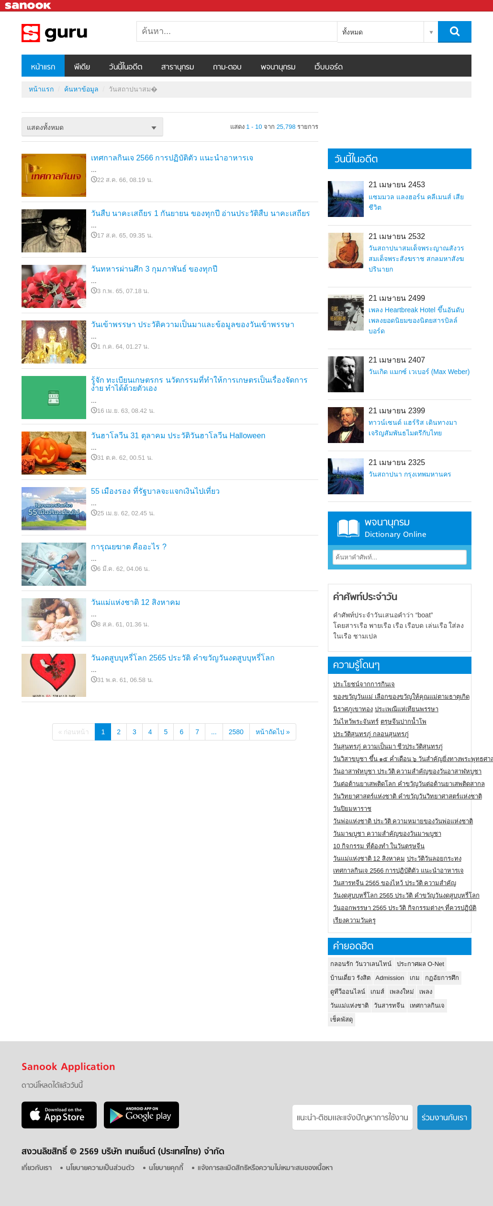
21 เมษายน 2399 (397, 411)
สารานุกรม (177, 67)
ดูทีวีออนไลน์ (347, 991)
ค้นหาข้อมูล (81, 89)
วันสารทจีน (389, 1005)
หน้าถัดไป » (273, 732)
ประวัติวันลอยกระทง (434, 858)
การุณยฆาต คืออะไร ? (129, 547)
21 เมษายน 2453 (397, 185)
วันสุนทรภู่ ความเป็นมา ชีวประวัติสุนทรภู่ (388, 746)
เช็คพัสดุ (341, 1019)
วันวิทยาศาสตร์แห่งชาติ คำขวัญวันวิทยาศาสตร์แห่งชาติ (407, 796)
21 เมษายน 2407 (397, 360)
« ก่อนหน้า (74, 732)
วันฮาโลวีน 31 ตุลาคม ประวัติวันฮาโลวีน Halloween (178, 436)
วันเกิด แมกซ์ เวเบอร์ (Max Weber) (419, 371)
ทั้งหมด (352, 32)
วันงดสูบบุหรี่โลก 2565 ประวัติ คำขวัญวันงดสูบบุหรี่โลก (183, 658)
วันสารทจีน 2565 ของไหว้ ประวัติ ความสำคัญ (394, 883)
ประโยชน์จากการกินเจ (364, 684)
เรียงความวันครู (354, 920)
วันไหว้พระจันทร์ (356, 721)
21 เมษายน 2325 (397, 462)
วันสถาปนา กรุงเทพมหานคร (410, 474)
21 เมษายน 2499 (397, 298)
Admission (390, 977)
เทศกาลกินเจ (427, 1005)
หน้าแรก (43, 67)
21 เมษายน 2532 (397, 236)
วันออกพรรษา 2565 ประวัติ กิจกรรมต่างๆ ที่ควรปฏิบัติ (404, 907)
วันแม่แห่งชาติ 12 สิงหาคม (135, 602)
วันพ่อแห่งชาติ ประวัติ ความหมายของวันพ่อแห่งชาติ (403, 821)
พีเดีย (82, 67)
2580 (236, 732)
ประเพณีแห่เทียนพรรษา (406, 709)
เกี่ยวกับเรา (37, 1168)
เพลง (425, 991)
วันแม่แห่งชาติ (349, 1005)
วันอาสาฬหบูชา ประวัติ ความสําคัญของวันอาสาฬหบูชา (407, 771)
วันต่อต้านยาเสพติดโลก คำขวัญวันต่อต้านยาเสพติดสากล (409, 783)
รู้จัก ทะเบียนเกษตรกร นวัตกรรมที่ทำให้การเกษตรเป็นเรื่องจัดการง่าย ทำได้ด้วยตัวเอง (199, 384)
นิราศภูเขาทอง (353, 709)
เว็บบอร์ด (328, 67)
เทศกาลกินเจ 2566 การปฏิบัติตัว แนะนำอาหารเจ (172, 158)
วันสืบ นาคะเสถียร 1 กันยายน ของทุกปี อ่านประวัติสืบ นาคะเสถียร (200, 213)
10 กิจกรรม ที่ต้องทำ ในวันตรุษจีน (379, 846)
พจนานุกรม (278, 67)
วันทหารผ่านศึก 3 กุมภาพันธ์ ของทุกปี (154, 269)
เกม (415, 977)
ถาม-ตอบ (227, 67)
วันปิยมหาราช (352, 808)
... (214, 732)
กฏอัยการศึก (442, 977)
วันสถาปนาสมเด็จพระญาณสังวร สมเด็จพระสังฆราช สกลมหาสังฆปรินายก (416, 258)
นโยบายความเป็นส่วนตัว (100, 1168)
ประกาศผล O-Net (420, 963)
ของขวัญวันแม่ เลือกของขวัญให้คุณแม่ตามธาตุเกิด (401, 696)
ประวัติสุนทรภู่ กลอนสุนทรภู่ (371, 734)
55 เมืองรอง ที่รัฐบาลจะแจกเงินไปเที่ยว (155, 491)
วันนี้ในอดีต (125, 67)
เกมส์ (377, 991)
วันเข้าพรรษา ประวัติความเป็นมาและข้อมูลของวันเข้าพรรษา (192, 324)
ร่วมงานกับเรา (444, 1118)
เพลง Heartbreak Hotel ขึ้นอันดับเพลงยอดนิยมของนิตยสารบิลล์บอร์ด (416, 320)
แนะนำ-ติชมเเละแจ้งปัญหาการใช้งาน (352, 1118)
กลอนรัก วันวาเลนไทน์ (361, 963)
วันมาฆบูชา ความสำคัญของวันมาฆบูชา (387, 833)
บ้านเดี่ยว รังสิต (350, 977)
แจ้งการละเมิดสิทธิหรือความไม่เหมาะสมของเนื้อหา (265, 1168)
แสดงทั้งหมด (45, 127)
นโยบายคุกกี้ (166, 1168)
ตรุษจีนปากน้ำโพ (403, 721)
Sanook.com (29, 6)
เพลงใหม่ (402, 991)
